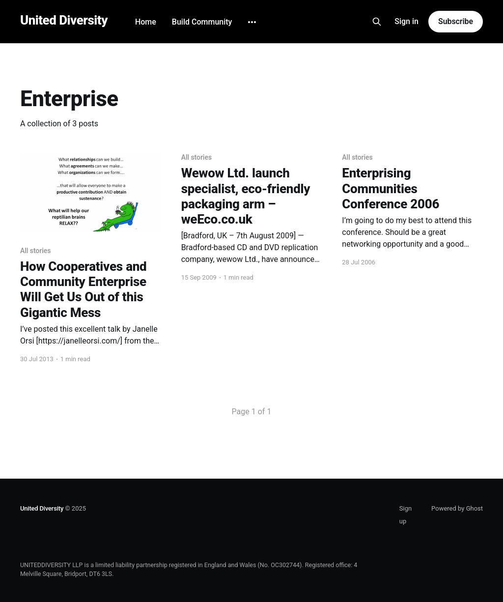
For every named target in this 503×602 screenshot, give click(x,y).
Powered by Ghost (457, 508)
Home (145, 22)
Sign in (406, 21)
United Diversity (64, 20)
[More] (252, 22)
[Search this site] (377, 21)
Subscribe (455, 21)
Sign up (405, 515)
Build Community (202, 22)
